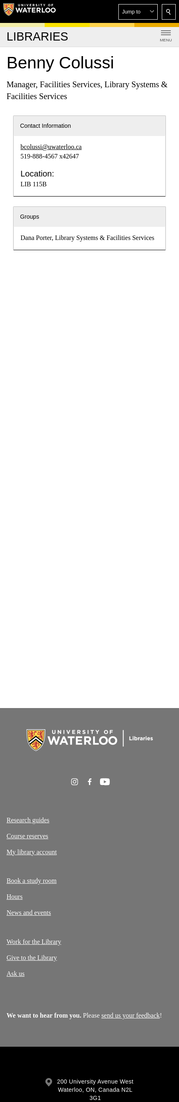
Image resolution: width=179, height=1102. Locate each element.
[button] (138, 12)
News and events (29, 912)
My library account (32, 851)
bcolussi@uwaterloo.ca (51, 146)
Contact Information (45, 125)
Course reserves (27, 836)
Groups (29, 216)
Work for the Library (34, 941)
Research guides (28, 820)
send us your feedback (130, 1015)
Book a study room (32, 880)
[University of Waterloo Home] (29, 11)
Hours (15, 896)
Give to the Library (32, 957)
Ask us (16, 973)
